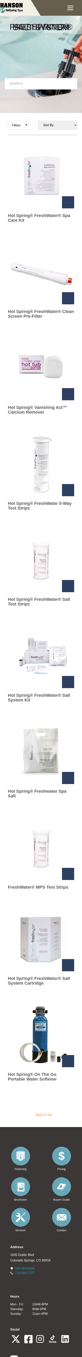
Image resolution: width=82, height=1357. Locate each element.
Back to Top (44, 1114)
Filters (16, 125)
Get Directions (25, 1268)
